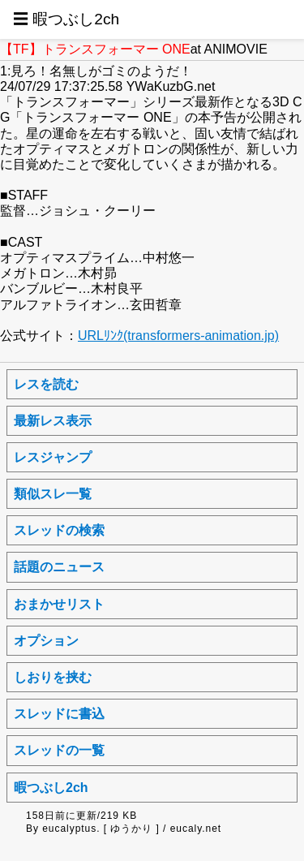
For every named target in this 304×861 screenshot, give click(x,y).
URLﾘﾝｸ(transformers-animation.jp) (178, 335)
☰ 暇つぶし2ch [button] (66, 19)
